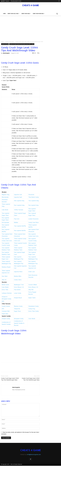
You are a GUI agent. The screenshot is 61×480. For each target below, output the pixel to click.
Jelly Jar (4, 279)
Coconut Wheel (32, 284)
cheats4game (6, 53)
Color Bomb (5, 287)
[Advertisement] (30, 27)
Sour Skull (4, 276)
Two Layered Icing (33, 200)
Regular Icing (5, 194)
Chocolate (31, 194)
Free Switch (17, 289)
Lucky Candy (17, 293)
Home (2, 41)
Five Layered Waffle (20, 230)
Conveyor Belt (6, 311)
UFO (3, 301)
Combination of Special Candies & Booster (19, 323)
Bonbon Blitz (17, 276)
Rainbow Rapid (6, 267)
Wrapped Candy (18, 318)
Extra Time (5, 289)
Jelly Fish (30, 289)
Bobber (16, 222)
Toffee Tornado (18, 209)
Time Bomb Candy (33, 197)
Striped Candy (6, 318)
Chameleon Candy (33, 306)
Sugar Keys (5, 313)
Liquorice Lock (18, 194)
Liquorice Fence (18, 271)
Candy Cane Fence (33, 222)
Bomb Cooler (5, 284)
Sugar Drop (17, 311)
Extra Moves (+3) (19, 287)
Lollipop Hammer (7, 293)
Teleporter (17, 308)
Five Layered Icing (33, 205)
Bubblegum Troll (19, 284)
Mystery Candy (18, 306)
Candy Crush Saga (9, 41)
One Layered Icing (19, 200)
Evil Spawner (5, 222)
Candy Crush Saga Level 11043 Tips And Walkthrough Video (10, 379)
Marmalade (5, 197)
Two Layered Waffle (20, 226)
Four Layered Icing (19, 205)
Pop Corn (16, 219)
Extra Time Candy (33, 311)
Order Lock (31, 271)
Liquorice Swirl (18, 197)
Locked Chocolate (33, 219)
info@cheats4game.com (34, 454)
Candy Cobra (17, 279)
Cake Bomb (5, 209)
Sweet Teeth (31, 297)
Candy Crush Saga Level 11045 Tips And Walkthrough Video (31, 379)
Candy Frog (31, 308)
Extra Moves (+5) (33, 287)
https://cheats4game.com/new (18, 389)
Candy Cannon (6, 306)
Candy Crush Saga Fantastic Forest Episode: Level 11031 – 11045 (22, 44)
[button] (57, 14)
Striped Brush (18, 297)
